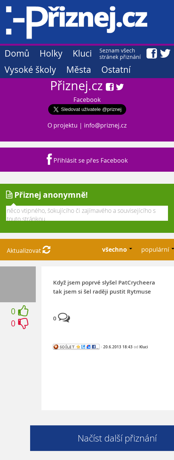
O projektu (62, 125)
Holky (51, 53)
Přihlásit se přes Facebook (87, 160)
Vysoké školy (30, 69)
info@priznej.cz (105, 125)
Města (78, 69)
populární (156, 249)
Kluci (82, 53)
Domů (17, 53)
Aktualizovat (28, 250)
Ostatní (116, 69)
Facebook (87, 99)
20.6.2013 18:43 (118, 346)
